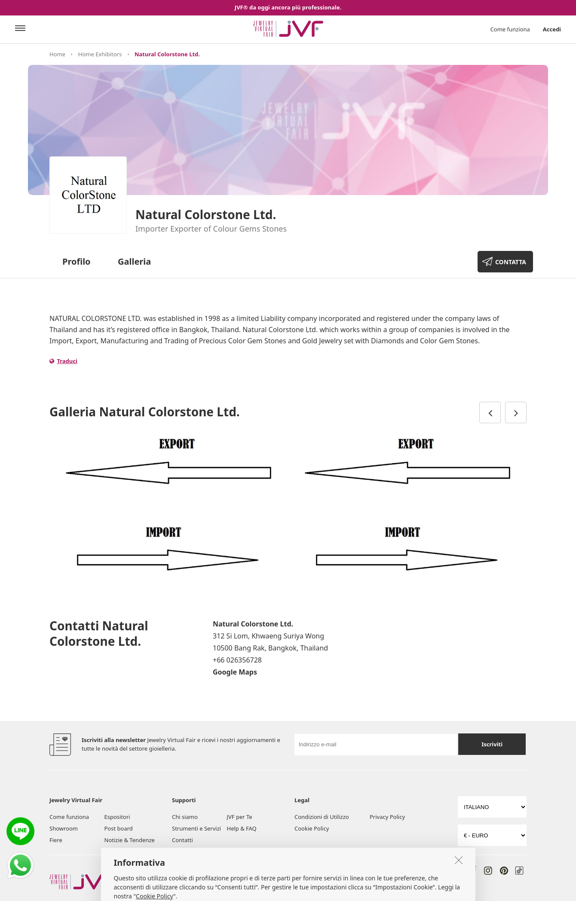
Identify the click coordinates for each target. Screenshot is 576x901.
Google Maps (235, 672)
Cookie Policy (311, 828)
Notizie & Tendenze (129, 840)
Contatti (182, 840)
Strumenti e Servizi (196, 828)
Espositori (117, 817)
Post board (118, 828)
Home (57, 54)
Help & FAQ (242, 828)
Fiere (55, 840)
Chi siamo (185, 817)
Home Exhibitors (100, 54)
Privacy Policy (387, 817)
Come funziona (510, 29)
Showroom (63, 828)
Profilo (76, 261)
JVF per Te (239, 817)
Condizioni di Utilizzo (321, 817)
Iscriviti (491, 744)
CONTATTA (510, 262)
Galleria (134, 261)
